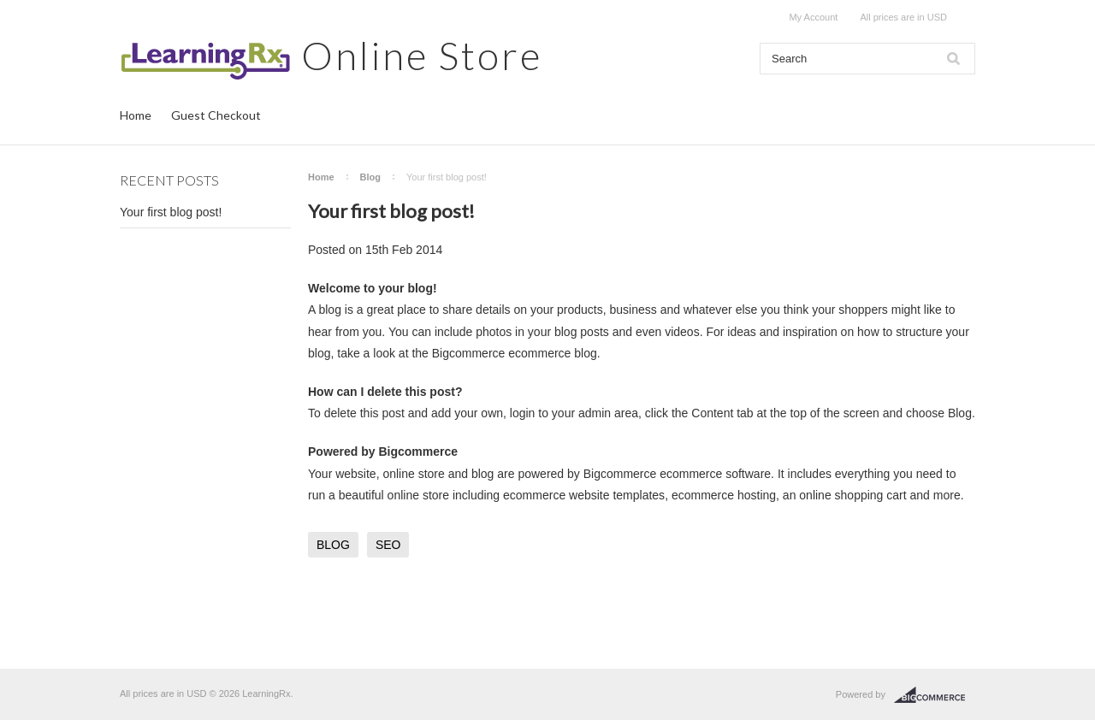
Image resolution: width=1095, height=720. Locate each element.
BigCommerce (934, 695)
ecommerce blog (552, 353)
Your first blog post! (171, 212)
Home (135, 115)
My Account (813, 17)
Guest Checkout (216, 115)
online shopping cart (852, 495)
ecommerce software (715, 474)
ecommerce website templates (584, 495)
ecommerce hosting (724, 495)
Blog (370, 177)
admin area (608, 413)
